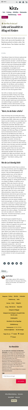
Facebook (15, 334)
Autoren (12, 303)
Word (5, 263)
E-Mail (3, 373)
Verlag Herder (19, 306)
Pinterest (14, 337)
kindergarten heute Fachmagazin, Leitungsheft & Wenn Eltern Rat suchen (14, 314)
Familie (19, 14)
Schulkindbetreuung (14, 324)
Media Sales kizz (12, 306)
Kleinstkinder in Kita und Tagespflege (14, 321)
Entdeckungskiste (14, 318)
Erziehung (9, 12)
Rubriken (4, 17)
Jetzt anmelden (21, 381)
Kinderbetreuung (12, 14)
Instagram (22, 334)
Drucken (9, 263)
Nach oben (14, 400)
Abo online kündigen (20, 329)
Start (4, 12)
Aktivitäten (15, 12)
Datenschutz (20, 394)
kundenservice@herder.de (9, 329)
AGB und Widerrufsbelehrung (10, 394)
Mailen (21, 263)
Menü (4, 1)
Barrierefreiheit (11, 397)
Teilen (13, 263)
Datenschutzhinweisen (7, 370)
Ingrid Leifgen (7, 47)
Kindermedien (23, 12)
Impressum (17, 397)
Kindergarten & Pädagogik (14, 310)
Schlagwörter (18, 303)
